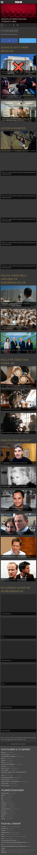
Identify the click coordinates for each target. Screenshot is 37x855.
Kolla (2, 844)
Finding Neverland (5, 793)
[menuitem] (2, 744)
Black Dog (3, 752)
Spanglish (3, 814)
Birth (2, 799)
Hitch (2, 797)
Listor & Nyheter (13, 128)
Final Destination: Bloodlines (7, 777)
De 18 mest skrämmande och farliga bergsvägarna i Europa (13, 842)
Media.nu (3, 850)
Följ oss (2, 834)
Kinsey (2, 801)
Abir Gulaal (3, 766)
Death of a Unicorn (5, 768)
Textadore (3, 848)
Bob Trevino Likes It (5, 754)
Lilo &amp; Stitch (4, 783)
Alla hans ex (3, 807)
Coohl (2, 838)
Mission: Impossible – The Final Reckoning (10, 781)
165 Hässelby (4, 803)
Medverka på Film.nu (5, 832)
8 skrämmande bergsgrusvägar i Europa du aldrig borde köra (13, 846)
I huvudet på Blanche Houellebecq (8, 756)
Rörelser (3, 758)
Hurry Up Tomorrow (5, 779)
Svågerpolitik (4, 852)
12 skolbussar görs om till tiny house (8, 840)
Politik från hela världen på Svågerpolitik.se (13, 279)
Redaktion (3, 830)
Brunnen (3, 795)
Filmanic (3, 836)
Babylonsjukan (4, 812)
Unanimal (3, 760)
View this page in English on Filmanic (9, 30)
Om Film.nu (3, 826)
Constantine (3, 805)
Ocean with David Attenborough (7, 764)
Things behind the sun (5, 809)
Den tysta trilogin (4, 770)
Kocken (2, 816)
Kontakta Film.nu (4, 828)
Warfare (2, 762)
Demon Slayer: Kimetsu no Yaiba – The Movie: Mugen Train (13, 772)
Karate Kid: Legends (5, 785)
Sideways (3, 818)
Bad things (3, 811)
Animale (3, 775)
